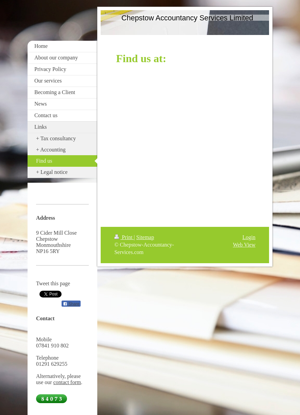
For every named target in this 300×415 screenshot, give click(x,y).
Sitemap (145, 237)
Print (124, 237)
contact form (67, 382)
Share (71, 304)
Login (249, 237)
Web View (244, 245)
